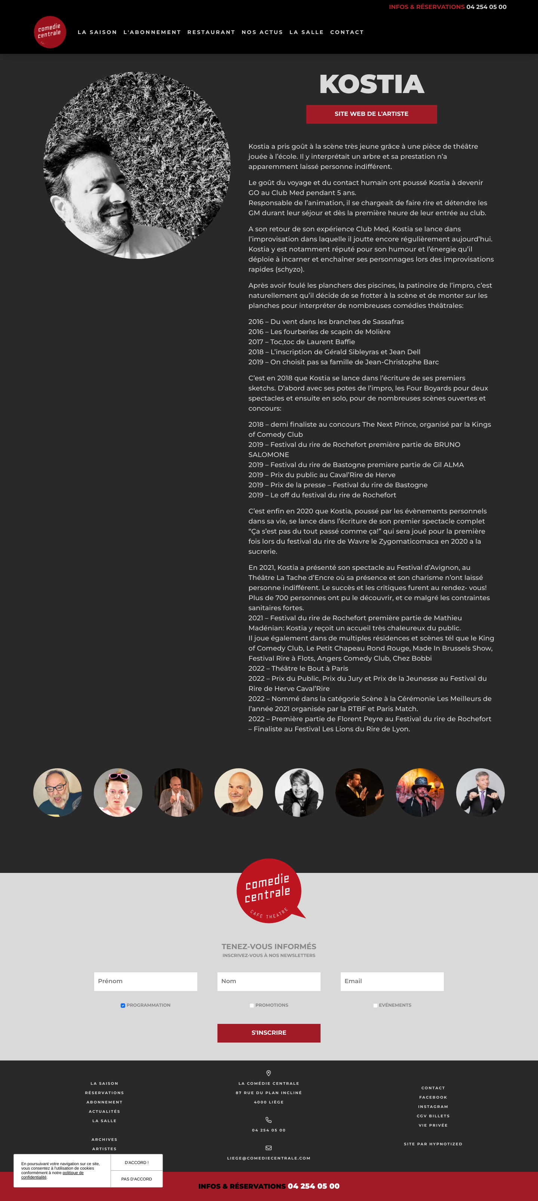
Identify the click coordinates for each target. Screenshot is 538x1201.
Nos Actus (263, 32)
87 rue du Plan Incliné (269, 1092)
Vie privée (433, 1125)
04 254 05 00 (269, 1130)
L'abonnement (153, 32)
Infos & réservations (448, 7)
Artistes (104, 1148)
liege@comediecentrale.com (269, 1158)
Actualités (105, 1111)
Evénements (392, 1005)
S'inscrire (269, 1033)
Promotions (269, 1005)
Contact (347, 32)
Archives (105, 1139)
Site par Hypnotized (433, 1144)
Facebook (433, 1097)
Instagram (433, 1106)
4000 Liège (269, 1102)
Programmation (145, 1005)
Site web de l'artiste (371, 114)
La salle (307, 32)
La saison (105, 1083)
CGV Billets (433, 1116)
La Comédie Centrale (268, 1083)
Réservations (104, 1092)
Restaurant (212, 32)
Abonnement (104, 1102)
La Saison (98, 32)
